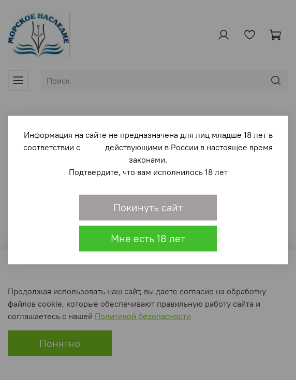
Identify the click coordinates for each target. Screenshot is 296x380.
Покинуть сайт (148, 207)
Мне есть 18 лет (148, 238)
